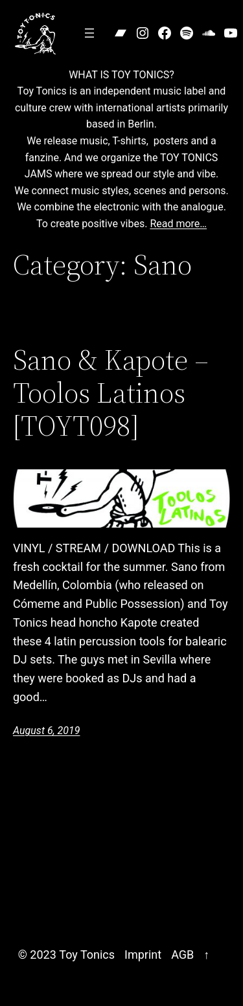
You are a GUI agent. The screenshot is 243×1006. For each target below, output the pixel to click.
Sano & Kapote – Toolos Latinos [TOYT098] (111, 393)
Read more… (178, 224)
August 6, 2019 (46, 730)
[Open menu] (89, 33)
